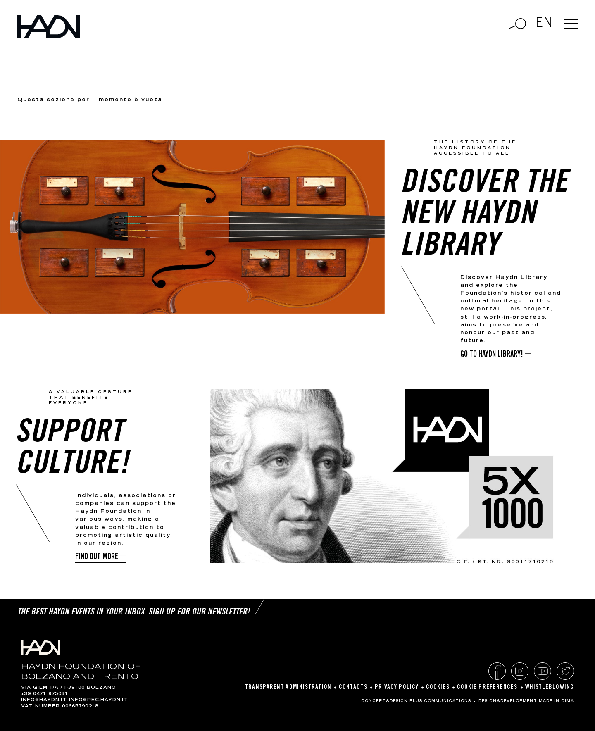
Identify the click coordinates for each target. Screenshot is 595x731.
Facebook (497, 671)
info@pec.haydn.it (98, 700)
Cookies (438, 687)
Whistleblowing (549, 687)
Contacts (353, 687)
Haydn (48, 26)
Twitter (565, 671)
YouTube (542, 671)
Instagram (519, 671)
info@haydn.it (44, 700)
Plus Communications (440, 701)
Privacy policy (397, 687)
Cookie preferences (487, 687)
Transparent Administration (288, 687)
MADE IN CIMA (556, 701)
